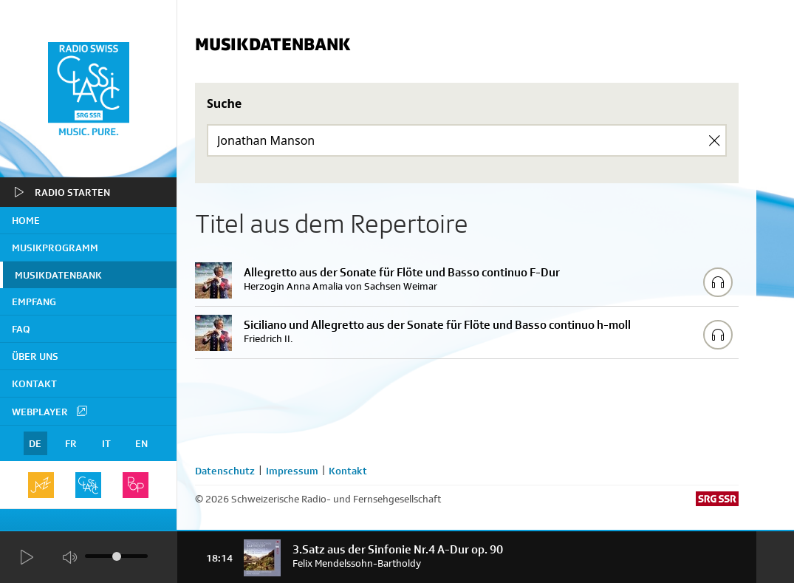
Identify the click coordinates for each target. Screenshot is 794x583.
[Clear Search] (714, 140)
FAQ (21, 329)
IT (106, 443)
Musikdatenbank (58, 275)
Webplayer (50, 410)
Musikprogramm (55, 247)
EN (141, 443)
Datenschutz (225, 471)
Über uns (35, 356)
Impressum (292, 471)
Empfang (34, 301)
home (26, 220)
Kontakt (34, 383)
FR (71, 443)
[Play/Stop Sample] (718, 282)
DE (35, 443)
